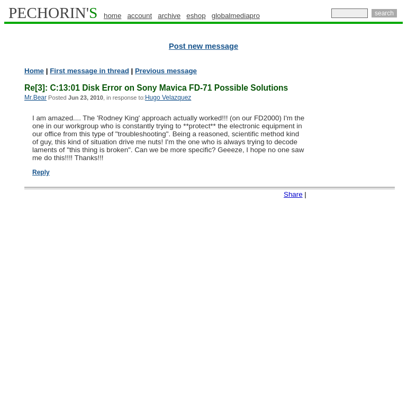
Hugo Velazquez (168, 97)
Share (293, 194)
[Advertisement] (361, 228)
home (112, 16)
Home (34, 71)
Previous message (166, 71)
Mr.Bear (35, 97)
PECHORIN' (52, 12)
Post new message (203, 46)
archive (169, 16)
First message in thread (89, 71)
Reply (41, 172)
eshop (195, 16)
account (139, 16)
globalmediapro (236, 16)
